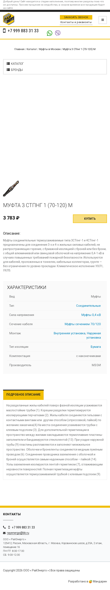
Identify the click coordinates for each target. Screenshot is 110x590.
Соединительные (88, 306)
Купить (90, 218)
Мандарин (98, 581)
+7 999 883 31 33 (23, 30)
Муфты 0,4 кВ (91, 315)
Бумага (96, 347)
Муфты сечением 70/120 (83, 324)
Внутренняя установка (69, 333)
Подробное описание (23, 394)
